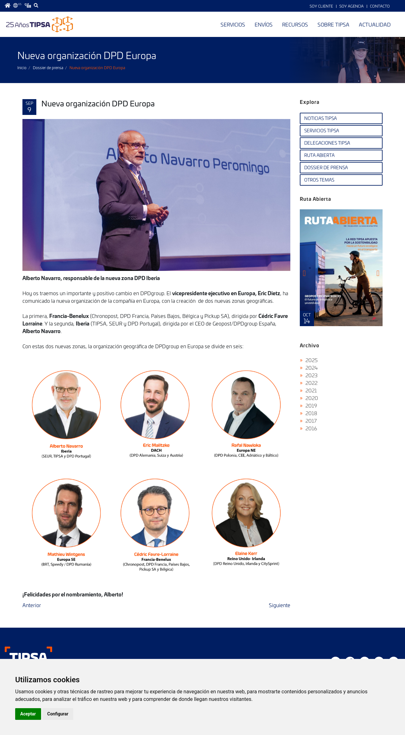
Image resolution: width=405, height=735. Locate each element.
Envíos (264, 24)
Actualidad (375, 24)
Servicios (233, 24)
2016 (311, 428)
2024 (311, 367)
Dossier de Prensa (326, 167)
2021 (311, 390)
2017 (311, 420)
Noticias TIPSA (320, 118)
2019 (311, 405)
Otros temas (319, 180)
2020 (311, 397)
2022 (311, 382)
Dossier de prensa (48, 67)
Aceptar (28, 713)
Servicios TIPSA (321, 131)
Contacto (380, 6)
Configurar (58, 713)
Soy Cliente (321, 6)
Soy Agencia (351, 6)
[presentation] (304, 273)
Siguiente (279, 604)
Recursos (295, 24)
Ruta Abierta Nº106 (341, 267)
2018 (311, 412)
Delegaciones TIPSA (327, 143)
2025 (311, 359)
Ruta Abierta (319, 155)
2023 (311, 375)
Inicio (22, 67)
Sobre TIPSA (333, 24)
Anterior (31, 604)
